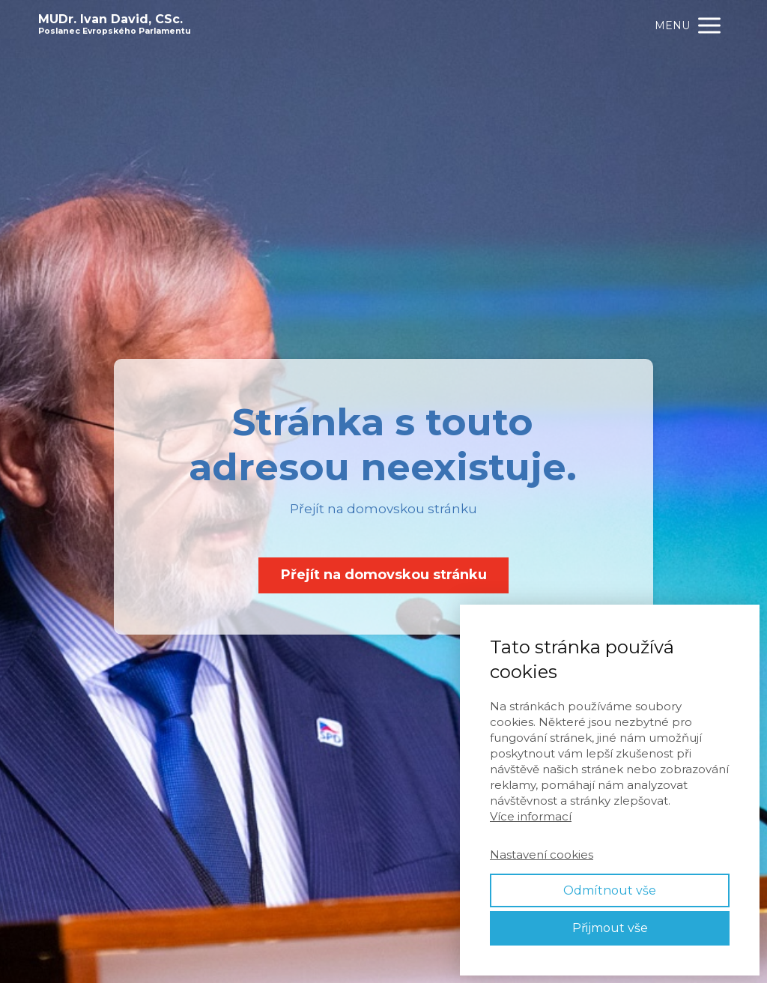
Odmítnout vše (609, 890)
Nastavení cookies (541, 854)
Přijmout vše (610, 928)
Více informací (531, 816)
